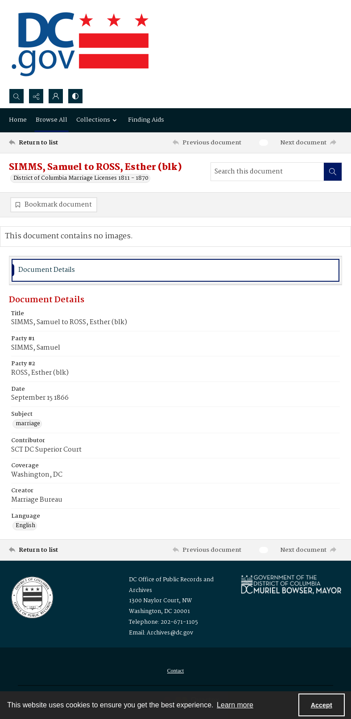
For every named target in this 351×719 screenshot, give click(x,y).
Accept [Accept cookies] (321, 705)
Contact (175, 671)
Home (18, 120)
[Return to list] (52, 142)
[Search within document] (333, 172)
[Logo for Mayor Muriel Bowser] (291, 584)
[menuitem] (175, 670)
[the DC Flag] (80, 44)
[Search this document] (267, 172)
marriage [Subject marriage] (28, 423)
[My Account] (56, 96)
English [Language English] (25, 525)
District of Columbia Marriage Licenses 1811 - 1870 (81, 178)
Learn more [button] (235, 705)
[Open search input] (16, 96)
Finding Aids (146, 120)
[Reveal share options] (36, 96)
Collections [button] (97, 120)
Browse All (51, 120)
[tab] (175, 270)
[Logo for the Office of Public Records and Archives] (31, 596)
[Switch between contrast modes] (75, 96)
